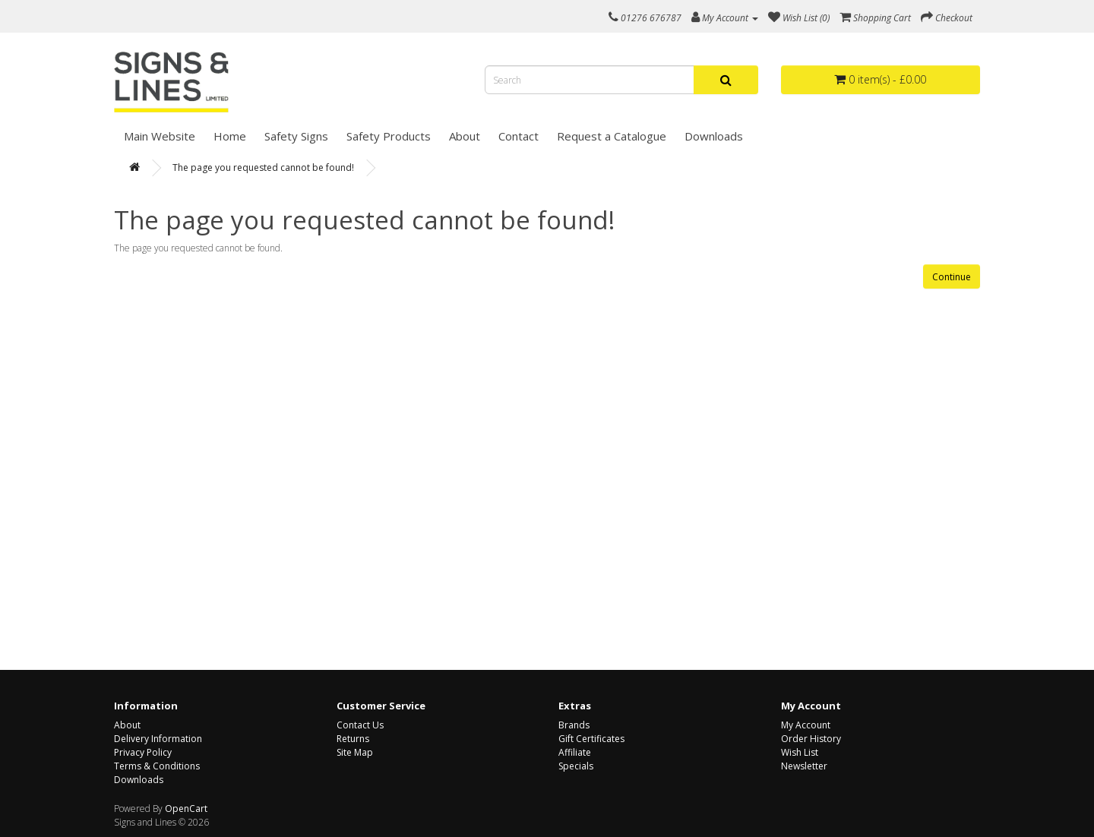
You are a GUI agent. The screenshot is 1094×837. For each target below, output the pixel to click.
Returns (353, 738)
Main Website (159, 136)
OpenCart (186, 808)
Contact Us (360, 725)
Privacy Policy (143, 752)
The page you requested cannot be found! (263, 167)
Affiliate (574, 752)
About (464, 136)
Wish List (799, 752)
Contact (518, 136)
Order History (811, 738)
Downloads (714, 136)
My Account (805, 725)
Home (229, 136)
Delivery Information (158, 738)
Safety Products (388, 136)
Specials (575, 766)
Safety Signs (296, 136)
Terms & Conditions (157, 766)
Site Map (355, 752)
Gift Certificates (591, 738)
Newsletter (804, 766)
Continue (951, 276)
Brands (574, 725)
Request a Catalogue (611, 136)
